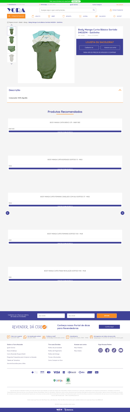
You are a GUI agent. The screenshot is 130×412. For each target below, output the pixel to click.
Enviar (106, 316)
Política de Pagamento (55, 351)
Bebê (51, 16)
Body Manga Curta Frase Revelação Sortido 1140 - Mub (65, 291)
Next (11, 64)
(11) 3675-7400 (21, 4)
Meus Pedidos (78, 347)
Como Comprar (97, 4)
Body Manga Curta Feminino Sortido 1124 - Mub (65, 254)
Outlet (117, 16)
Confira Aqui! (109, 327)
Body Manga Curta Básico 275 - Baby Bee (65, 142)
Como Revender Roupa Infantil (16, 354)
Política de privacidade (55, 347)
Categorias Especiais (16, 16)
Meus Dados (78, 351)
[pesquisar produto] (94, 10)
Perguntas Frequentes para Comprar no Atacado (21, 357)
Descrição (14, 90)
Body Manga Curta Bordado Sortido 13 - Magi (65, 179)
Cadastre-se (89, 47)
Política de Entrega (53, 354)
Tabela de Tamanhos (13, 360)
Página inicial (13, 22)
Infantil (66, 16)
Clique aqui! (76, 1)
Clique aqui (97, 337)
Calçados (100, 16)
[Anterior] (7, 213)
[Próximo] (122, 213)
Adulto (36, 16)
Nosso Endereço (12, 351)
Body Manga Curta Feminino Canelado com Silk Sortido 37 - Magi (65, 216)
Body (25, 22)
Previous (11, 25)
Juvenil (83, 16)
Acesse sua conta (110, 47)
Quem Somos (74, 4)
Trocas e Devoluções (54, 357)
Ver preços (119, 4)
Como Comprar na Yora (55, 360)
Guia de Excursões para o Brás (16, 363)
